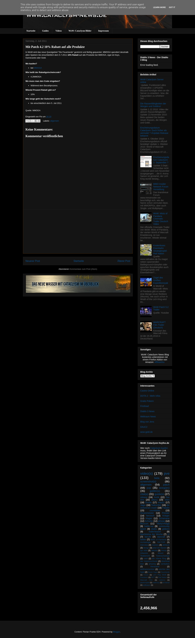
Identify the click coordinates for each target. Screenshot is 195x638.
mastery (155, 545)
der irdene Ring (159, 558)
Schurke (149, 521)
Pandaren (144, 577)
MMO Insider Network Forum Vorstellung (160, 187)
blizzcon (144, 523)
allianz (154, 499)
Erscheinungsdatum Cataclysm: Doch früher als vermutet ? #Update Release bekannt (154, 131)
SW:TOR (161, 542)
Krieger (166, 515)
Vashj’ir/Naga (163, 523)
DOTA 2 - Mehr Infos (150, 396)
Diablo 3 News (147, 411)
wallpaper (146, 585)
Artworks (144, 553)
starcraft (161, 537)
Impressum (103, 31)
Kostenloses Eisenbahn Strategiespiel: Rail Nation (160, 249)
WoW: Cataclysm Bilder (80, 31)
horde (156, 497)
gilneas (161, 521)
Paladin (166, 508)
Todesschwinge (163, 556)
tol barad (166, 582)
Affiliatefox (159, 362)
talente (154, 550)
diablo (154, 529)
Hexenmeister (147, 513)
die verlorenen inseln (155, 506)
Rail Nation (162, 577)
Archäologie (145, 542)
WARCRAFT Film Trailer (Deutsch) (159, 325)
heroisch (150, 515)
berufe (148, 537)
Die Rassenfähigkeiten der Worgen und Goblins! (153, 105)
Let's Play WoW (159, 575)
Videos (59, 31)
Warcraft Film (146, 580)
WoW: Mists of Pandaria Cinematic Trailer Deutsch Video (160, 218)
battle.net (148, 526)
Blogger (116, 632)
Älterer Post (123, 261)
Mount (160, 553)
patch (166, 484)
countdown (155, 510)
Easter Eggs (152, 572)
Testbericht (145, 556)
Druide (148, 502)
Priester (166, 513)
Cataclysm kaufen (159, 448)
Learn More (159, 7)
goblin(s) (155, 490)
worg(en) (164, 487)
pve (167, 473)
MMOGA (38, 68)
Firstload (144, 406)
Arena (163, 550)
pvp (149, 487)
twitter (143, 539)
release (144, 497)
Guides (45, 31)
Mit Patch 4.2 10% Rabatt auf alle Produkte (55, 47)
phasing (152, 564)
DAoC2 (143, 427)
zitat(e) (144, 494)
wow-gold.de (146, 432)
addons (162, 580)
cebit (146, 558)
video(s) (146, 473)
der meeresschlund (148, 561)
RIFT (153, 577)
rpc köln (143, 550)
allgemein (54, 121)
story (167, 499)
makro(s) (156, 582)
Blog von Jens (147, 421)
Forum (145, 575)
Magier (149, 518)
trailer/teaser (155, 531)
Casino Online (147, 390)
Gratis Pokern (147, 401)
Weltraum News (148, 416)
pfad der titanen (160, 548)
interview (144, 545)
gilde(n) (166, 529)
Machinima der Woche (151, 534)
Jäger (143, 505)
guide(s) (159, 494)
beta (156, 478)
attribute (166, 545)
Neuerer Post (32, 261)
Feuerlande (165, 572)
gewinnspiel (144, 582)
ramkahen (165, 564)
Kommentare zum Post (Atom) (83, 269)
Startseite (30, 31)
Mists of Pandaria (158, 540)
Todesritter (156, 505)
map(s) (161, 502)
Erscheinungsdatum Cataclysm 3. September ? (161, 160)
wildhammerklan (147, 569)
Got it (172, 7)
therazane (154, 566)
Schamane (164, 518)
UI (168, 534)
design (146, 548)
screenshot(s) (148, 481)
